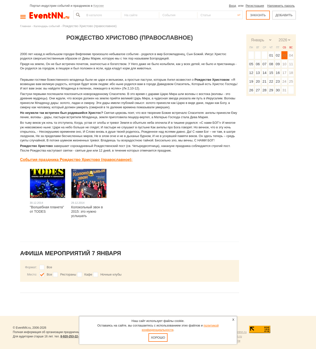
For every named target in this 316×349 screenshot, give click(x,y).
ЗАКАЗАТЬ (258, 15)
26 (251, 90)
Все (49, 267)
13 (258, 73)
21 (265, 81)
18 (291, 73)
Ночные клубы (110, 274)
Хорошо (158, 337)
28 (265, 90)
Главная (25, 26)
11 (291, 64)
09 (278, 64)
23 (278, 81)
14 (265, 73)
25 (291, 81)
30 (278, 90)
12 (251, 73)
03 (284, 55)
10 (284, 64)
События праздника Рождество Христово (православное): (76, 160)
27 (258, 90)
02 (278, 55)
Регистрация (255, 5)
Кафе (88, 274)
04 (291, 55)
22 (271, 81)
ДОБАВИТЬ (284, 15)
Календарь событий (47, 26)
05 (251, 64)
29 (271, 90)
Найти (77, 15)
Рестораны (68, 274)
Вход (232, 5)
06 (258, 64)
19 (251, 81)
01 (271, 55)
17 (284, 73)
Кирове (98, 5)
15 (271, 73)
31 (284, 90)
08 (271, 64)
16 (278, 73)
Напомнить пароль (281, 5)
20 (258, 81)
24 (284, 81)
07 (265, 64)
